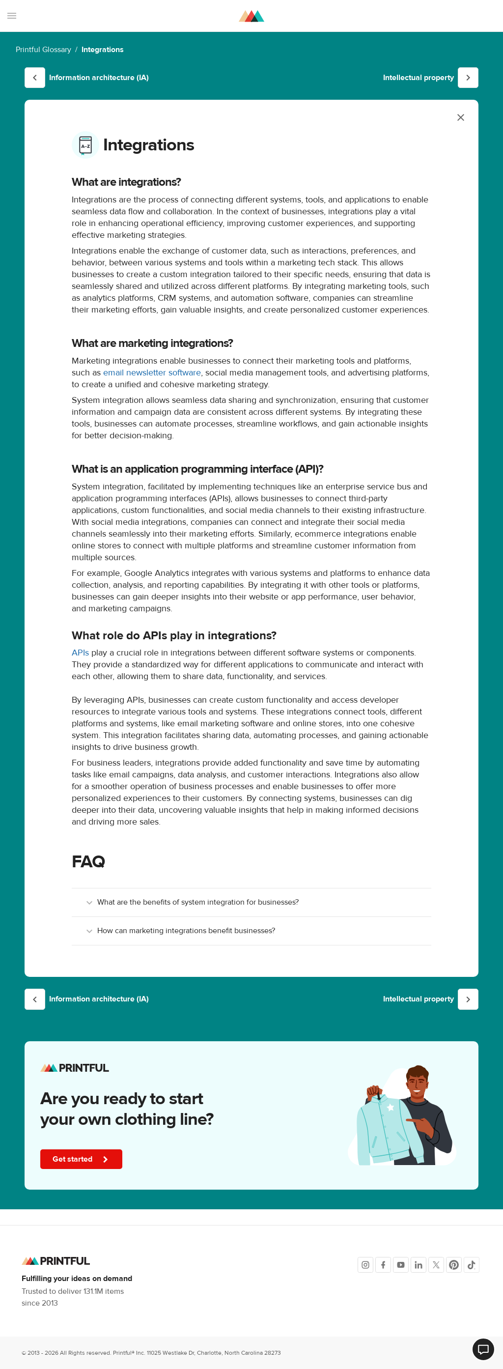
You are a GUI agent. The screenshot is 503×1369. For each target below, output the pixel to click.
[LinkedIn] (418, 1265)
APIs (80, 652)
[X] (436, 1265)
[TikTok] (471, 1265)
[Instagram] (365, 1265)
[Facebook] (383, 1265)
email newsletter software (152, 372)
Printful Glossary (43, 50)
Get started (83, 1160)
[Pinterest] (454, 1265)
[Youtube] (401, 1265)
